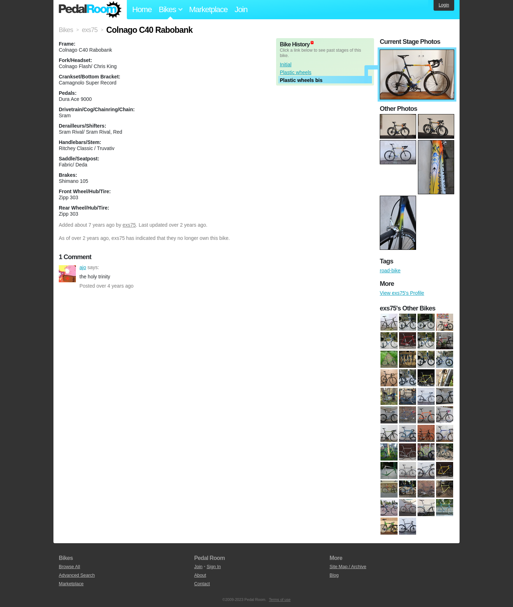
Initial (285, 64)
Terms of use (280, 599)
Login (444, 4)
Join (241, 9)
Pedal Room (90, 9)
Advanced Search (77, 575)
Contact (202, 583)
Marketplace (208, 9)
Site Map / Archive (348, 566)
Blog (334, 575)
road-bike (390, 270)
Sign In (214, 566)
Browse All (69, 566)
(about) (312, 42)
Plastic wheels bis (301, 80)
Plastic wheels (295, 72)
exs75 (129, 225)
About (200, 575)
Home (142, 9)
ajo (67, 273)
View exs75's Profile (402, 293)
